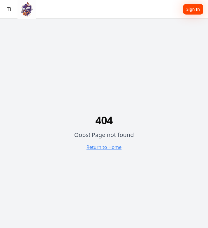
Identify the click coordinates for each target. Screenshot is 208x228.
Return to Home (104, 147)
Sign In (193, 9)
